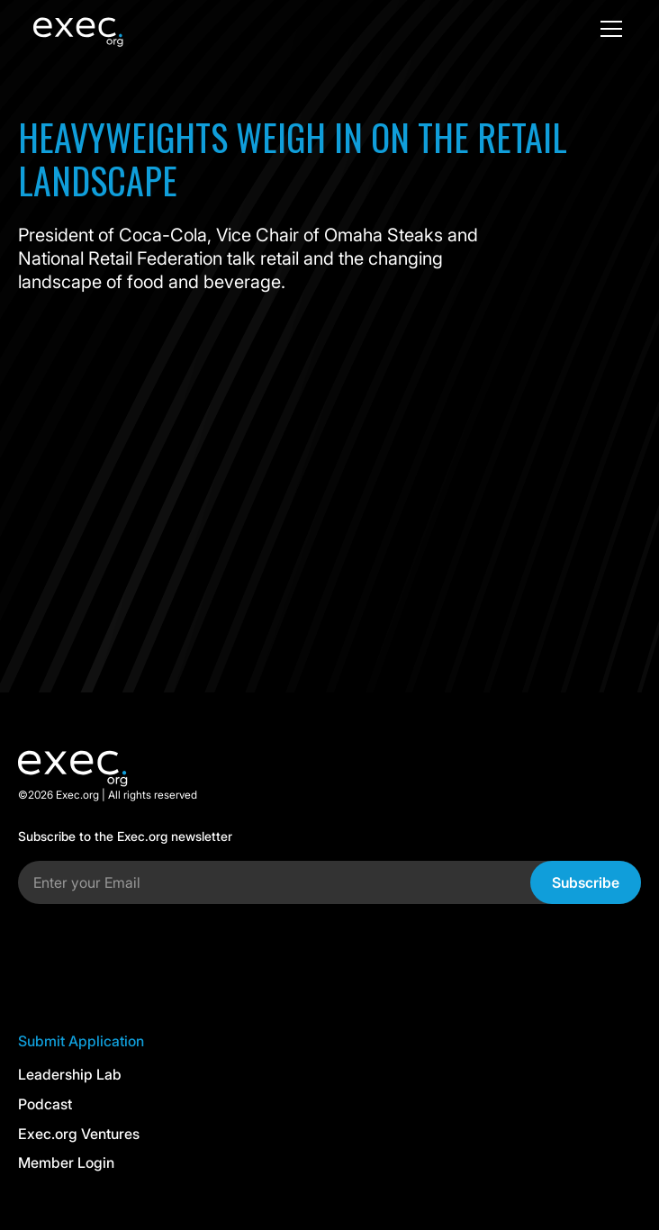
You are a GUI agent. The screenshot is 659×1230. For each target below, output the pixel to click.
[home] (105, 29)
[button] (608, 28)
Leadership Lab (70, 1074)
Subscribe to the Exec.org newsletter (125, 836)
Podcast (45, 1104)
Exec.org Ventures (79, 1134)
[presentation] (155, 953)
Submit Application (81, 1041)
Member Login (66, 1162)
